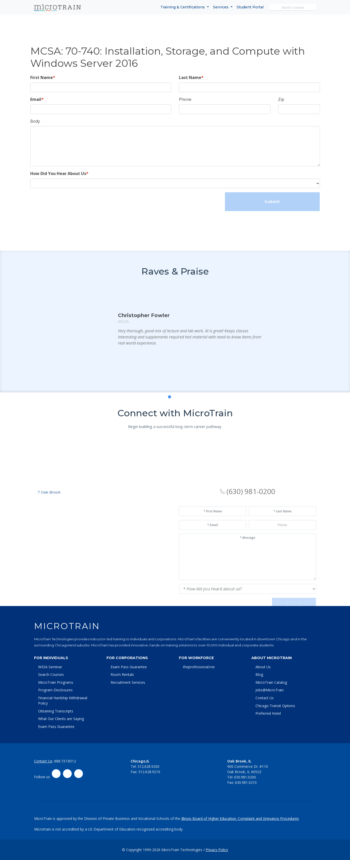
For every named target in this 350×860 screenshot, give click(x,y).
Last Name (190, 77)
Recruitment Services (128, 682)
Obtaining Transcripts (55, 711)
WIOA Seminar (50, 666)
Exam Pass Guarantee (56, 726)
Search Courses (51, 674)
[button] (163, 424)
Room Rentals (122, 674)
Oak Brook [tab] (49, 534)
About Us (263, 666)
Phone (185, 99)
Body (35, 121)
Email (35, 99)
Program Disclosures (55, 690)
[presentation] (69, 202)
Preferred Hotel (268, 713)
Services (221, 7)
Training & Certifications (183, 7)
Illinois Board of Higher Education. (209, 818)
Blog (259, 674)
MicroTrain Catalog (271, 682)
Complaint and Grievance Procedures (268, 818)
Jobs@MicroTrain (269, 690)
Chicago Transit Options (275, 705)
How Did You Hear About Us (58, 173)
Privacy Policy (217, 849)
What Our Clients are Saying (61, 718)
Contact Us (264, 697)
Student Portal (250, 7)
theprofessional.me (199, 666)
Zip (281, 99)
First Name (41, 77)
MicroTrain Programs (55, 682)
